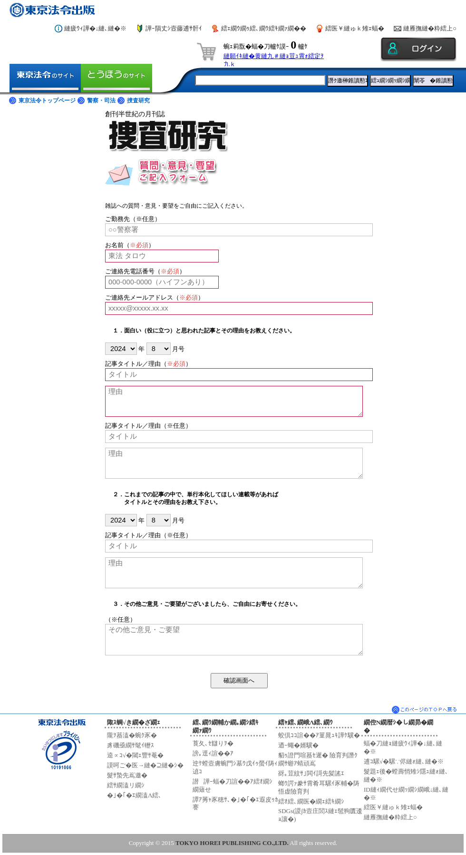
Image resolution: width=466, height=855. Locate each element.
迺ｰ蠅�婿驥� (298, 745)
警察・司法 (101, 100)
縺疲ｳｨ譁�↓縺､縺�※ (95, 28)
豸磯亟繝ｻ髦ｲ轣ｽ (130, 745)
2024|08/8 (120, 520)
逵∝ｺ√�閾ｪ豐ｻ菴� (135, 755)
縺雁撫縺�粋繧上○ (429, 28)
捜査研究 (138, 100)
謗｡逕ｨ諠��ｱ (213, 753)
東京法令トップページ (47, 100)
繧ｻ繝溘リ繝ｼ (126, 785)
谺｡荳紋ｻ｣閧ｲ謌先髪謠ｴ (311, 773)
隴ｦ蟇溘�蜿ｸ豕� (132, 735)
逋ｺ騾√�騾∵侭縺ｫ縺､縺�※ (404, 761)
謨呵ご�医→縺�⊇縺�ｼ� (145, 765)
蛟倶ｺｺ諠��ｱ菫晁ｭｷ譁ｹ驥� (319, 735)
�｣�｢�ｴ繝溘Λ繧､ (134, 795)
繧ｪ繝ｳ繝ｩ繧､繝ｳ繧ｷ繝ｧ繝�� (263, 28)
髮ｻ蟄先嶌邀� (127, 775)
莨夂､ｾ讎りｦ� (213, 743)
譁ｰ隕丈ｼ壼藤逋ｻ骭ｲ (174, 28)
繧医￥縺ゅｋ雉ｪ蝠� (354, 28)
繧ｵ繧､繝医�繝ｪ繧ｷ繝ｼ (311, 801)
